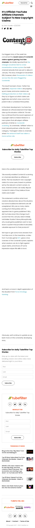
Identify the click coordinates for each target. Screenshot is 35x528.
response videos (15, 89)
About (8, 521)
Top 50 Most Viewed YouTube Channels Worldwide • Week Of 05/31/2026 (12, 479)
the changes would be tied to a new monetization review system (16, 65)
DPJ (19, 238)
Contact (15, 521)
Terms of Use (24, 521)
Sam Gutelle (8, 25)
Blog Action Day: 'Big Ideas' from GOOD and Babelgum (13, 452)
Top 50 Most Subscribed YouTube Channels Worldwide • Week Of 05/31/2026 (13, 459)
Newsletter (24, 3)
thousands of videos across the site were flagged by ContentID (17, 78)
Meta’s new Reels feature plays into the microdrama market (12, 487)
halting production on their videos (15, 94)
